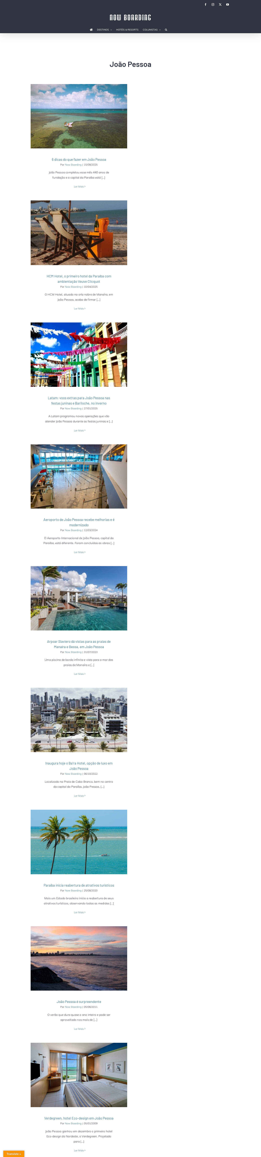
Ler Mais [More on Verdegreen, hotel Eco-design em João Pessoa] (79, 1150)
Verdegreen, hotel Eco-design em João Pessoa (79, 1118)
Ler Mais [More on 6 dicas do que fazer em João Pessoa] (79, 186)
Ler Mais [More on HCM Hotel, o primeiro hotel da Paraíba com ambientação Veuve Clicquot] (79, 308)
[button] (166, 29)
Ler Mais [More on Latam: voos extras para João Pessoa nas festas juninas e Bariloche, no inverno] (79, 430)
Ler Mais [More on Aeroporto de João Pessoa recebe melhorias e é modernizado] (79, 552)
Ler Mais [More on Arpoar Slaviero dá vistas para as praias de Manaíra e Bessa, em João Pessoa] (79, 673)
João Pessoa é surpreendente (79, 1001)
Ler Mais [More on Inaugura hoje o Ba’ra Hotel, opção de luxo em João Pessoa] (79, 795)
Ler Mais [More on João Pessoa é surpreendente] (79, 1028)
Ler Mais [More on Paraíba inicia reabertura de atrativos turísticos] (79, 912)
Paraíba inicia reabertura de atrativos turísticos (79, 885)
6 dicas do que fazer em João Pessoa (79, 159)
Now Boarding (73, 164)
